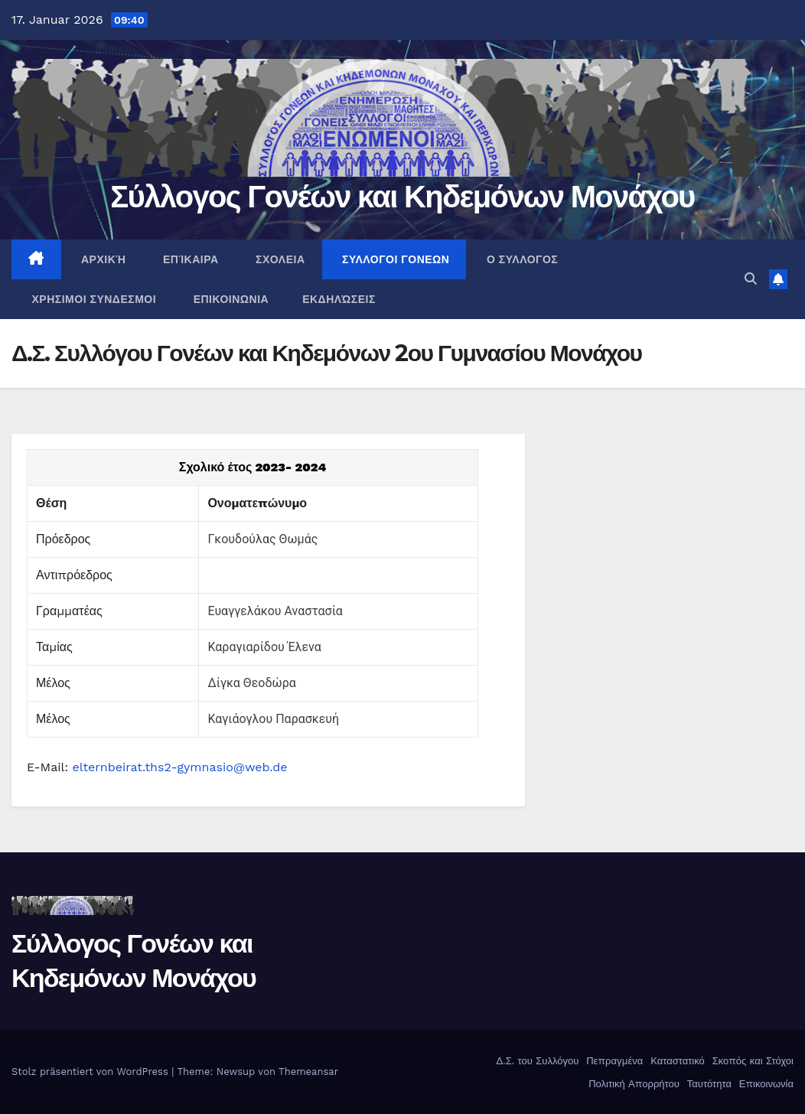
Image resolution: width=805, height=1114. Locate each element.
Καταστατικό (676, 1061)
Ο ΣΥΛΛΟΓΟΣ (520, 259)
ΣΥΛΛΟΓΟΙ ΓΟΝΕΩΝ (394, 259)
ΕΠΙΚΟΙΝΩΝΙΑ (229, 299)
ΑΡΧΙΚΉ (102, 259)
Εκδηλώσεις (339, 299)
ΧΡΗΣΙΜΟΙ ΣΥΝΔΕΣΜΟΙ (92, 299)
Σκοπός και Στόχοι (751, 1061)
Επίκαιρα (188, 259)
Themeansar (308, 1071)
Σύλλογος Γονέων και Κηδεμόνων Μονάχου (402, 196)
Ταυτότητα (707, 1084)
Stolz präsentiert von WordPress (91, 1071)
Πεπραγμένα (613, 1061)
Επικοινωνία (764, 1084)
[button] (751, 279)
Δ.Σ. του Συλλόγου (535, 1061)
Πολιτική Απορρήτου (632, 1084)
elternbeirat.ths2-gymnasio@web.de (180, 767)
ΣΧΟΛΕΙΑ (279, 259)
